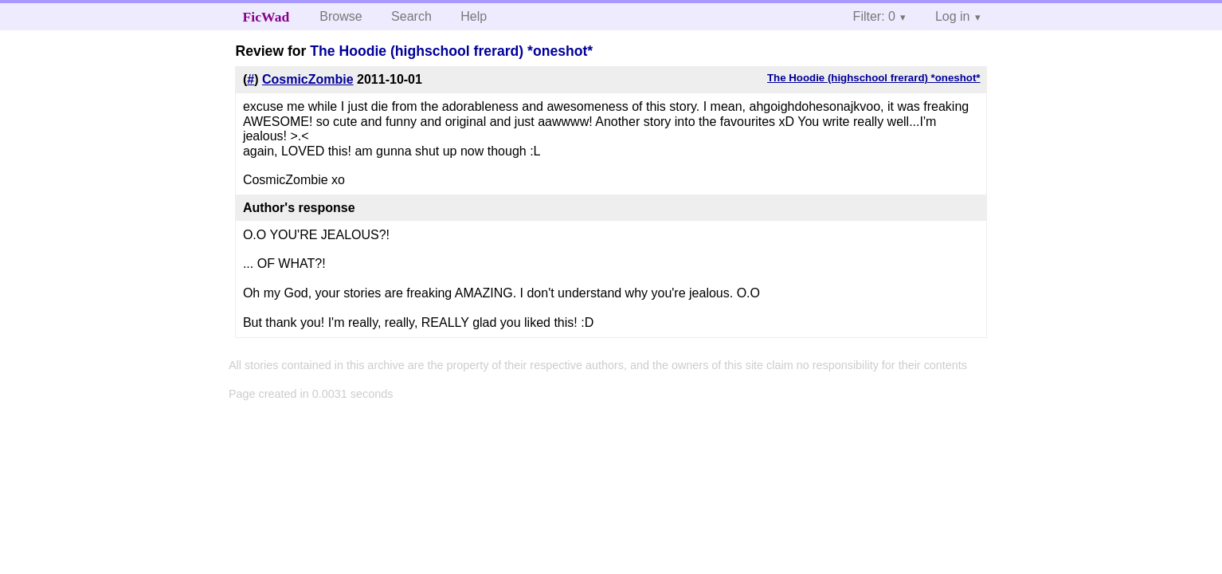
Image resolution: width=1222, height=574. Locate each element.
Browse (340, 16)
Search (411, 16)
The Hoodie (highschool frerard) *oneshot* (451, 51)
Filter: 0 (874, 16)
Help (473, 16)
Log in (952, 16)
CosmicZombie (308, 79)
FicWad (266, 17)
